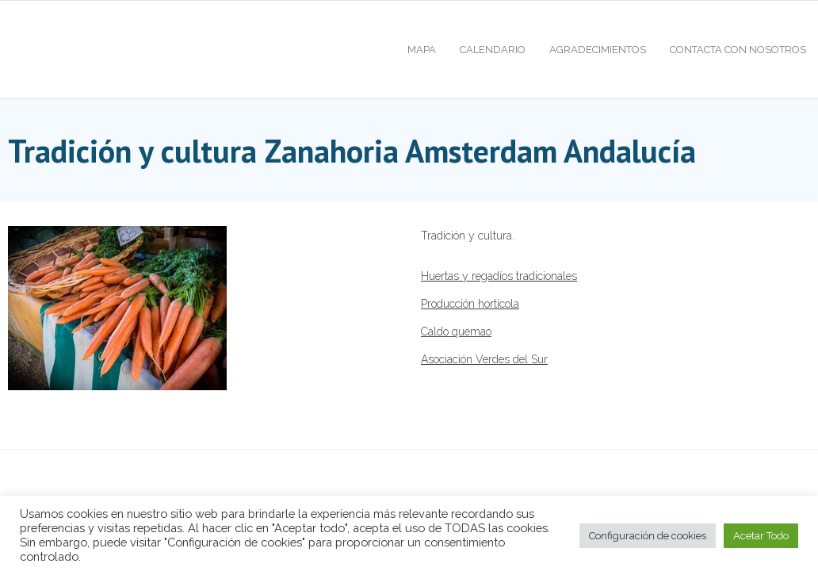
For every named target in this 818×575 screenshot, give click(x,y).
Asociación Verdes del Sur (484, 359)
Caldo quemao (456, 331)
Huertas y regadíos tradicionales (499, 276)
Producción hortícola (470, 303)
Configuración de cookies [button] (647, 536)
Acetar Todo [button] (761, 536)
